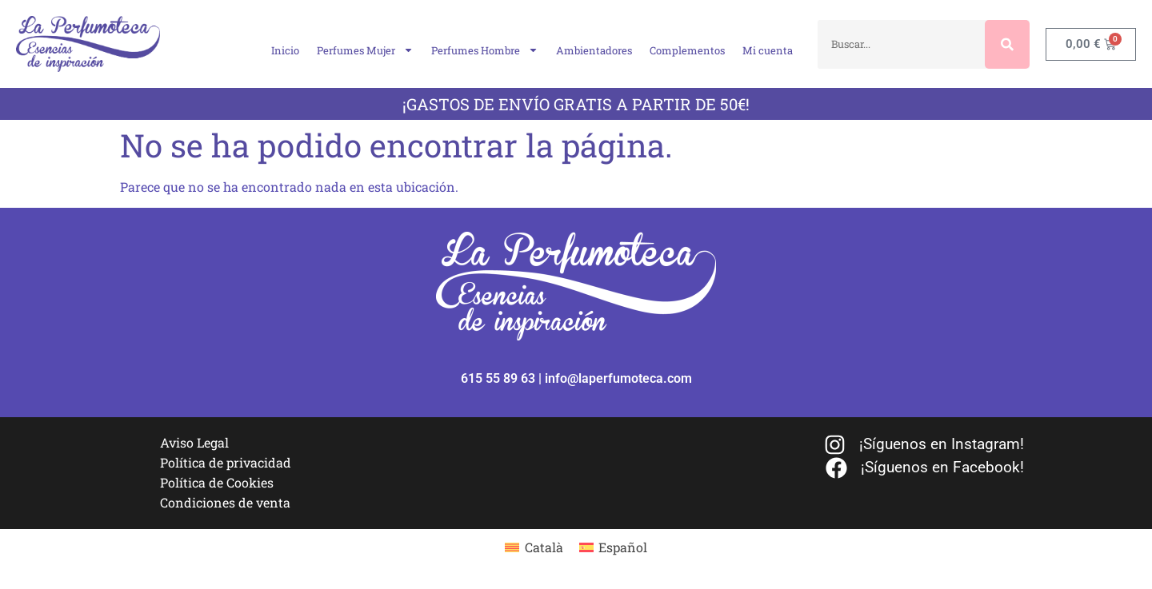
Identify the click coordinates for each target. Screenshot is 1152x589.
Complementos (687, 50)
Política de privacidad (225, 462)
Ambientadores (594, 50)
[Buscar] (1007, 44)
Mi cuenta (767, 50)
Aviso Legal (194, 442)
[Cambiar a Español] (613, 547)
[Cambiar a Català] (533, 547)
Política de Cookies (217, 482)
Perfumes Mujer (365, 50)
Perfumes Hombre (484, 50)
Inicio (285, 50)
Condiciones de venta (225, 502)
